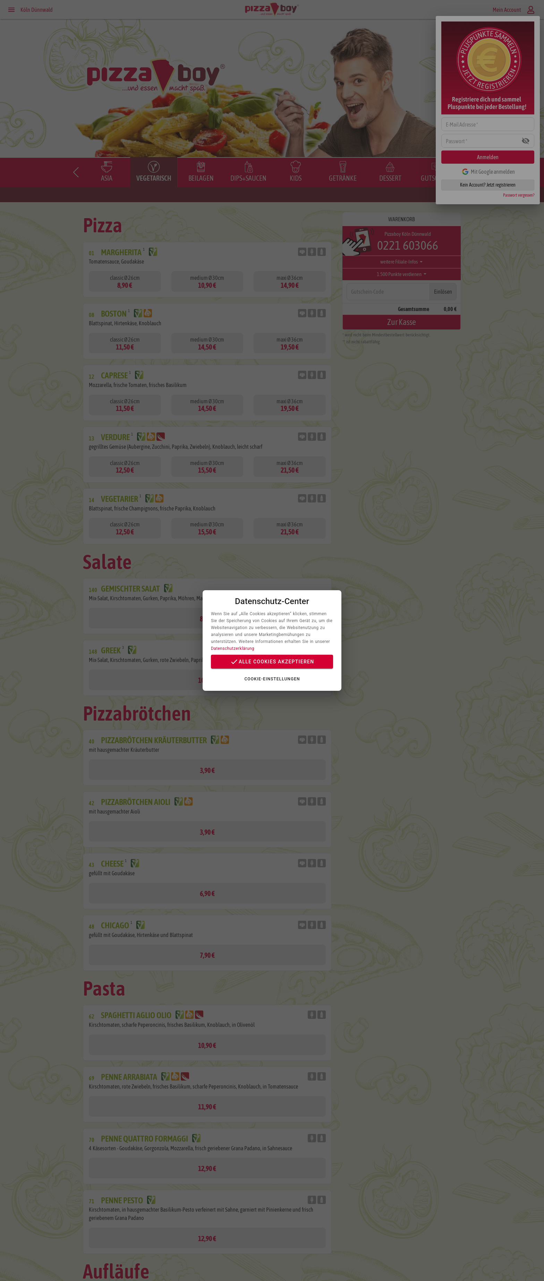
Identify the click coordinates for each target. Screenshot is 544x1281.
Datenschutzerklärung (232, 648)
